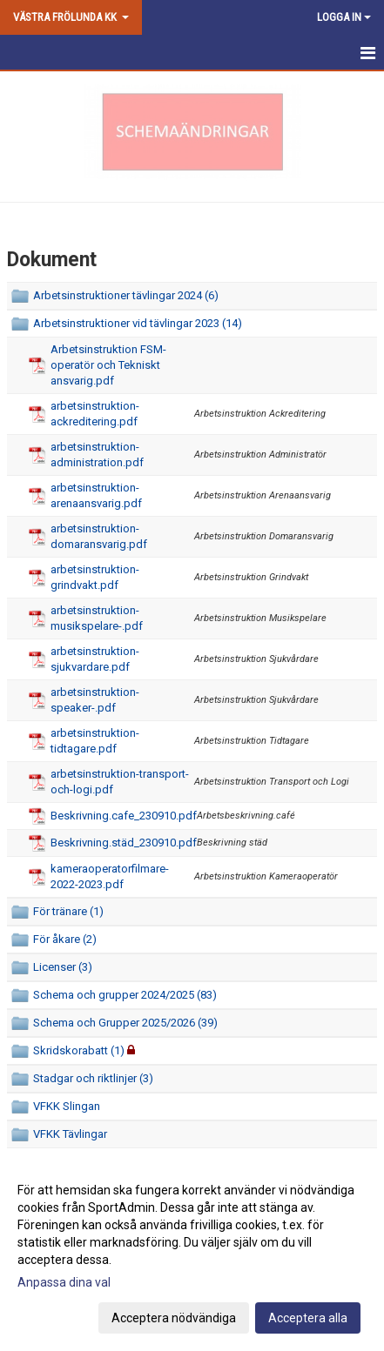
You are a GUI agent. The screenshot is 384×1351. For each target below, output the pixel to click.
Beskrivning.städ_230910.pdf (124, 842)
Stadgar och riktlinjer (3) (93, 1078)
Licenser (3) (62, 966)
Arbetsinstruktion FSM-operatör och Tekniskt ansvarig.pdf (108, 365)
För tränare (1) (68, 911)
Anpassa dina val (64, 1282)
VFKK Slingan (66, 1106)
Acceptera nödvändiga (173, 1318)
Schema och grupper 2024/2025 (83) (125, 994)
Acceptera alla (307, 1318)
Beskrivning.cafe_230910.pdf (124, 815)
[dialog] (192, 1253)
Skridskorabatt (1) (79, 1050)
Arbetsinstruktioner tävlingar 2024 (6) (126, 295)
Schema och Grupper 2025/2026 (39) (125, 1022)
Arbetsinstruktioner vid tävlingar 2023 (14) (137, 323)
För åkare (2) (65, 939)
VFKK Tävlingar (70, 1133)
